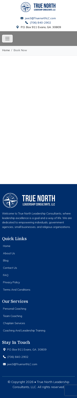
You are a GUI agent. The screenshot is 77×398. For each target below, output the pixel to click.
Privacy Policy (11, 282)
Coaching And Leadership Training (24, 330)
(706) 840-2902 (38, 22)
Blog (5, 260)
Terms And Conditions (16, 289)
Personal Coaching (14, 308)
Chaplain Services (14, 323)
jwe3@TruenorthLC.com (38, 18)
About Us (9, 253)
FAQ (5, 275)
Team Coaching (12, 316)
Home (6, 50)
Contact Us (10, 267)
